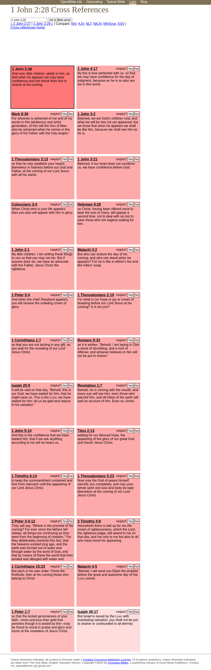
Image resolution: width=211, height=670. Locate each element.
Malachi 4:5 (87, 566)
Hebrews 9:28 (89, 204)
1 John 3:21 (87, 159)
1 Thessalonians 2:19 (95, 295)
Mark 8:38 (20, 114)
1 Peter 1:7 (21, 612)
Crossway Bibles (118, 662)
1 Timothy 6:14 (24, 476)
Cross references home (28, 27)
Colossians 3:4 (24, 204)
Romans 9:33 (88, 340)
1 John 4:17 (87, 69)
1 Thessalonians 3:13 (30, 159)
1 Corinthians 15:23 (28, 566)
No (137, 68)
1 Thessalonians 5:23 (95, 476)
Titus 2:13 (85, 431)
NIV (73, 24)
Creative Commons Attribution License (107, 659)
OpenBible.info (71, 1)
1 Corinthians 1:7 (26, 340)
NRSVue (109, 24)
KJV (81, 24)
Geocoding (94, 1)
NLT (88, 24)
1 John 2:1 (20, 250)
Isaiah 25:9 (21, 385)
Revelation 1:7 (89, 385)
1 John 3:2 (86, 114)
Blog (144, 1)
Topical (116, 1)
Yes (130, 68)
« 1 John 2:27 (20, 24)
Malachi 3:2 (87, 250)
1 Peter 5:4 (21, 295)
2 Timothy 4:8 (89, 521)
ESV (121, 24)
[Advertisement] (169, 37)
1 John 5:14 (22, 431)
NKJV (97, 24)
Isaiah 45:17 (87, 612)
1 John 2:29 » (43, 24)
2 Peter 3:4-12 (23, 521)
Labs (132, 1)
